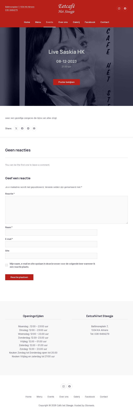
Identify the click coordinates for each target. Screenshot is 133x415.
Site (7, 250)
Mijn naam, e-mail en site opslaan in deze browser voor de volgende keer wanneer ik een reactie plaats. (52, 265)
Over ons (63, 22)
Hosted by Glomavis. (84, 405)
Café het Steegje (65, 405)
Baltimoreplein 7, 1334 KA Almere (19, 7)
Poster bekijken (66, 82)
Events (49, 22)
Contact (104, 22)
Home (27, 22)
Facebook (90, 22)
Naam (8, 227)
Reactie (10, 193)
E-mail (9, 239)
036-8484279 (11, 10)
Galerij (76, 22)
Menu (38, 22)
